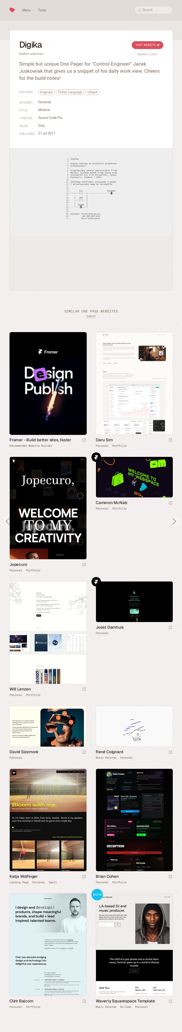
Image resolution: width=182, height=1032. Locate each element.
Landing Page (18, 882)
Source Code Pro (50, 118)
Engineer (46, 92)
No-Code (125, 1006)
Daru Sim (104, 439)
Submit (91, 316)
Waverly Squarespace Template (125, 1001)
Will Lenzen (20, 689)
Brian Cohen (107, 876)
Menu (26, 10)
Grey (41, 125)
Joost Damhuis (109, 627)
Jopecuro (18, 564)
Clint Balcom (21, 1001)
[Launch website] (170, 440)
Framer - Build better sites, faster (40, 439)
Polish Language (70, 92)
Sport (53, 882)
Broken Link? (148, 54)
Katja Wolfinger (23, 876)
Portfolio (119, 445)
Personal (44, 102)
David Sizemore (23, 751)
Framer (96, 457)
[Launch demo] (170, 1001)
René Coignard (109, 751)
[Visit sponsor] (84, 440)
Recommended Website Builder (30, 445)
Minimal (44, 110)
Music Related (106, 757)
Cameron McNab (111, 502)
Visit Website (147, 45)
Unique (92, 92)
